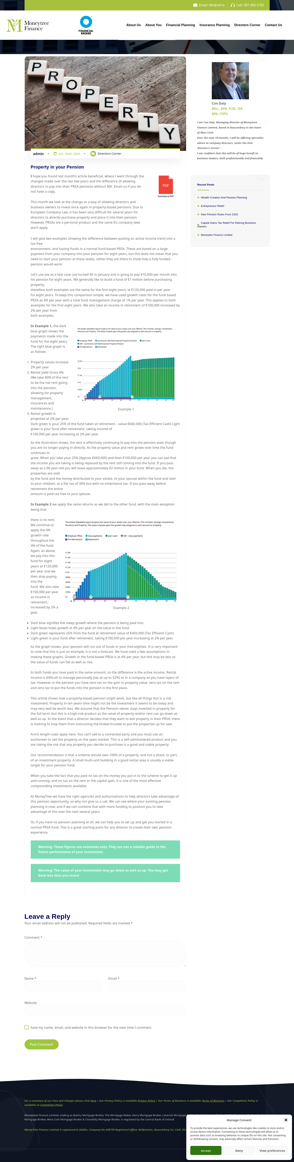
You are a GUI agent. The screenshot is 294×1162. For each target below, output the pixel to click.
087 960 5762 (254, 5)
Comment (33, 937)
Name (30, 978)
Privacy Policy (146, 1103)
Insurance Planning (215, 25)
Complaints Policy (51, 1107)
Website (31, 1003)
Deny (239, 1151)
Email (113, 978)
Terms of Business (213, 1103)
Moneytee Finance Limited (216, 234)
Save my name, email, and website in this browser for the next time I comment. (91, 1027)
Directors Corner (247, 25)
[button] (286, 1120)
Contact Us (273, 25)
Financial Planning (180, 25)
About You (153, 25)
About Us (133, 25)
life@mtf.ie (217, 5)
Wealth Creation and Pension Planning (224, 197)
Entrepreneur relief (212, 205)
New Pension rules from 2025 (219, 214)
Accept (206, 1151)
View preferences (272, 1151)
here (93, 1103)
